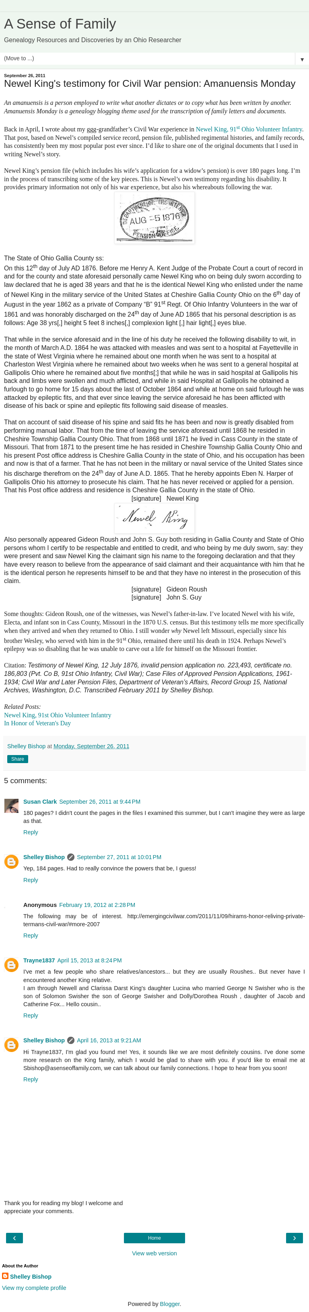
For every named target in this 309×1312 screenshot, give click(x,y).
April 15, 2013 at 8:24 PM (89, 960)
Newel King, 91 (216, 129)
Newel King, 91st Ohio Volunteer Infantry (57, 715)
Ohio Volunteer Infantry (271, 129)
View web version (154, 1253)
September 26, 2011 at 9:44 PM (99, 801)
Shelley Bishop (44, 857)
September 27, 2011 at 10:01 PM (119, 857)
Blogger (170, 1304)
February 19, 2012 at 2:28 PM (97, 905)
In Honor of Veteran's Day (37, 723)
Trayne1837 (39, 960)
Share (17, 759)
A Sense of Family (60, 23)
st (238, 127)
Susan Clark (40, 801)
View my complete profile (34, 1288)
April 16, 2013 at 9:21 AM (109, 1040)
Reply (30, 832)
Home (154, 1238)
